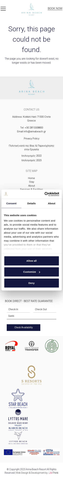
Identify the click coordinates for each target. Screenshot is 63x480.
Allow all (31, 260)
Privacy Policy (31, 138)
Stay (31, 181)
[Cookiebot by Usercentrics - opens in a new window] (45, 194)
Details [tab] (31, 203)
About (31, 185)
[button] (3, 9)
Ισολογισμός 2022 (31, 155)
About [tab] (51, 203)
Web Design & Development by (37, 472)
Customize (31, 271)
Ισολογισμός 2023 (31, 160)
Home (31, 178)
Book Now (55, 8)
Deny (31, 282)
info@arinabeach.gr (35, 131)
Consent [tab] (11, 203)
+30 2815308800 (34, 127)
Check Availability (23, 327)
